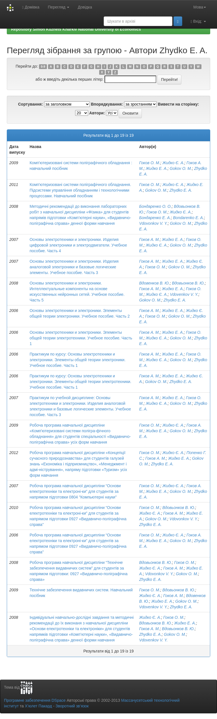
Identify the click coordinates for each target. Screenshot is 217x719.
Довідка (85, 7)
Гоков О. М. (149, 163)
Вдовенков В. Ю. (154, 283)
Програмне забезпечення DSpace (35, 700)
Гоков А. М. (149, 239)
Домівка (30, 7)
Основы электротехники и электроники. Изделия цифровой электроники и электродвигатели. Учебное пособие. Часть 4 (78, 245)
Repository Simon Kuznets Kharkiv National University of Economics (76, 29)
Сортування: (30, 104)
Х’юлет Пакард (38, 706)
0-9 (43, 66)
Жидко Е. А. (157, 168)
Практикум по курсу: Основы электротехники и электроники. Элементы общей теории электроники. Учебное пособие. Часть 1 (78, 360)
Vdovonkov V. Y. (153, 223)
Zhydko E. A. (181, 190)
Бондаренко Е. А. (155, 217)
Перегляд (58, 7)
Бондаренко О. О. (155, 206)
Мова (199, 7)
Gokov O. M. (181, 168)
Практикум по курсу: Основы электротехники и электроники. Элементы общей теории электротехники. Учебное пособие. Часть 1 (80, 382)
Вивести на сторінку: (178, 104)
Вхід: (198, 21)
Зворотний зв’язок (71, 706)
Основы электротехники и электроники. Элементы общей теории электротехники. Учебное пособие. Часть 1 (81, 338)
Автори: (97, 113)
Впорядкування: (107, 104)
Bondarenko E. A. (188, 217)
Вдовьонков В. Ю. (188, 283)
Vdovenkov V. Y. (184, 294)
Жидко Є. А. (173, 163)
